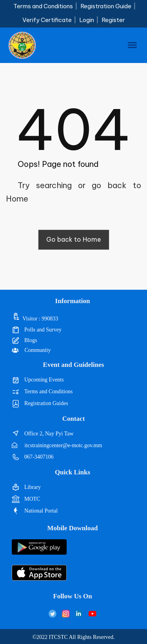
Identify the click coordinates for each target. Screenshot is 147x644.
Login (86, 20)
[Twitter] (52, 613)
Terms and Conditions (43, 6)
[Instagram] (66, 613)
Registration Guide (105, 6)
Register (113, 20)
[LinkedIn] (79, 613)
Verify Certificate (47, 20)
